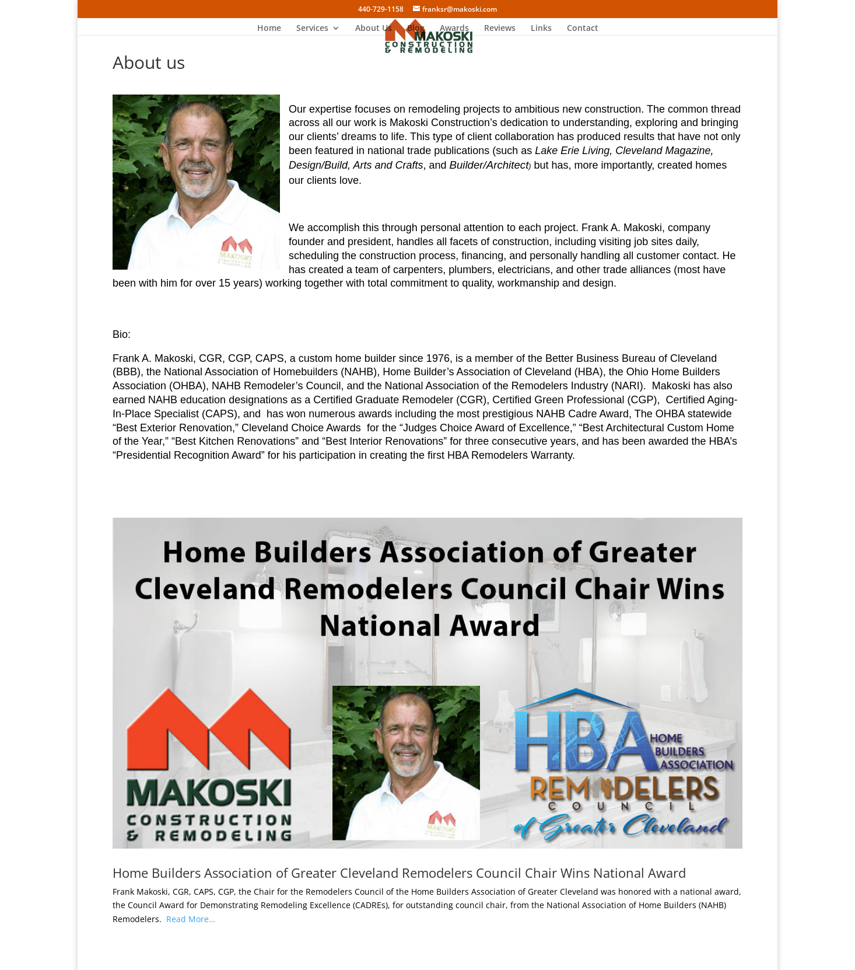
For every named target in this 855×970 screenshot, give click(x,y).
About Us (373, 28)
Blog (416, 28)
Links (541, 28)
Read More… (190, 918)
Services (312, 28)
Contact (582, 28)
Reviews (500, 28)
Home (269, 28)
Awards (454, 28)
